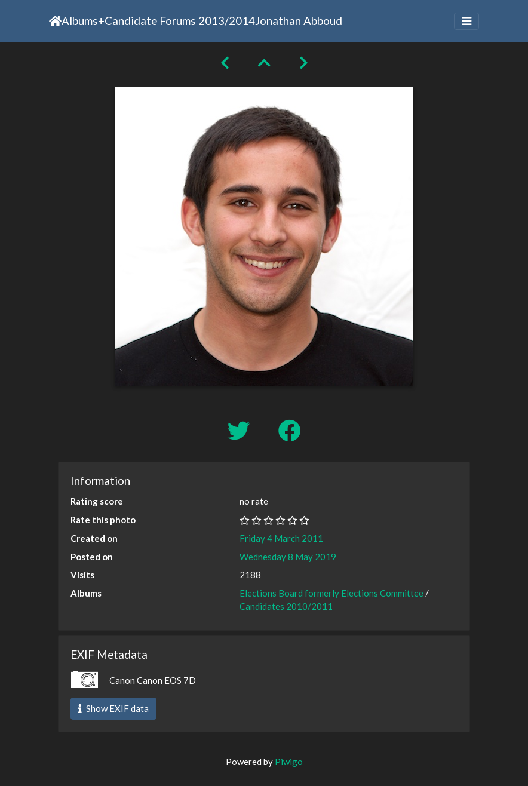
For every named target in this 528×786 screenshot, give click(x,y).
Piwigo (289, 761)
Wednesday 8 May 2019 (288, 556)
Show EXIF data (113, 708)
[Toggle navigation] (466, 21)
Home (55, 21)
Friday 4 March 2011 (281, 538)
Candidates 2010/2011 (286, 606)
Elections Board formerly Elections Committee (331, 593)
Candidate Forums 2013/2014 (180, 20)
